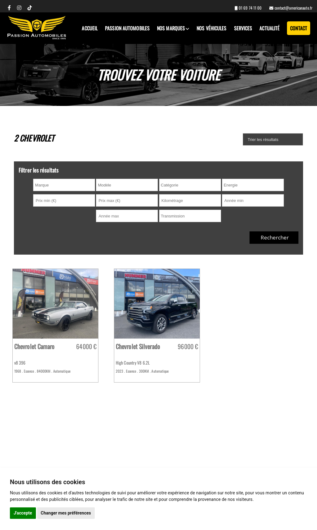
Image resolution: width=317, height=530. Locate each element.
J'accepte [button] (23, 512)
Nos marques (171, 28)
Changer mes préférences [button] (66, 512)
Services (243, 28)
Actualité (269, 28)
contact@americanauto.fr (293, 8)
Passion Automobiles (127, 28)
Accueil (90, 28)
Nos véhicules (211, 28)
